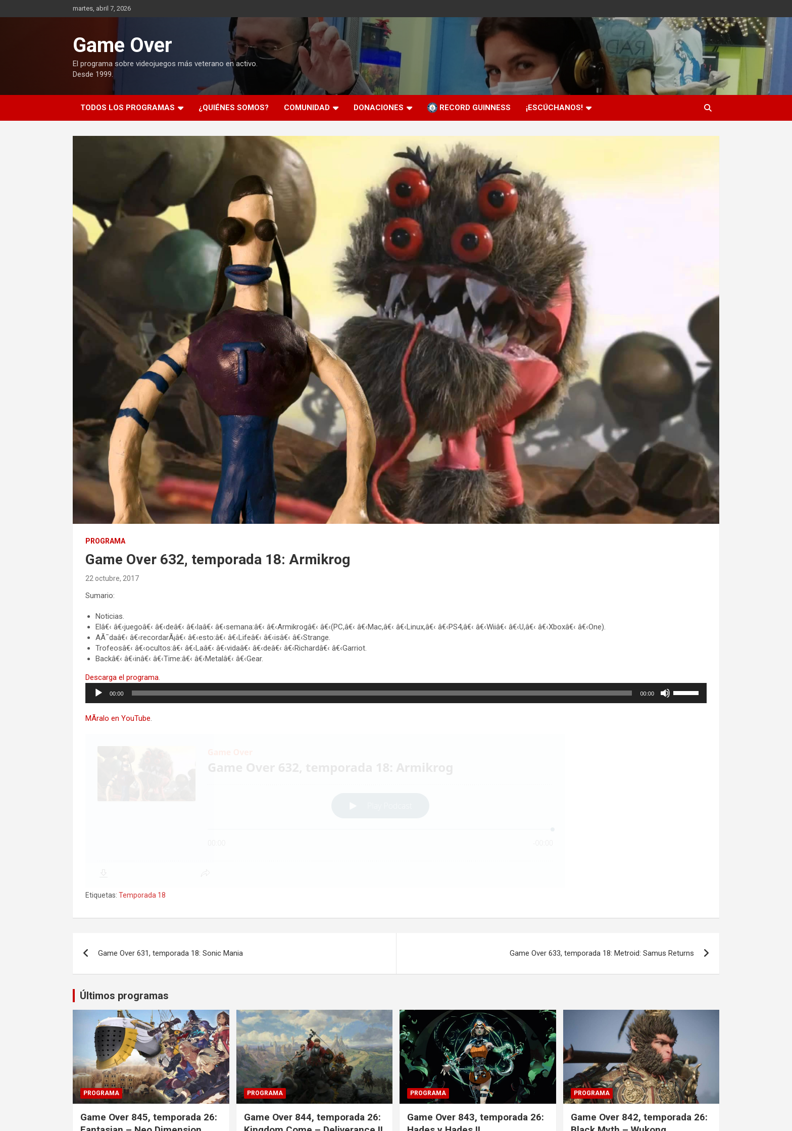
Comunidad (307, 107)
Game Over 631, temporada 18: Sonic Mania (170, 953)
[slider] (382, 693)
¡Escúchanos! (554, 107)
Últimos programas (124, 996)
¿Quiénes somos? (234, 107)
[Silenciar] (665, 693)
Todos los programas (127, 107)
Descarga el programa (122, 677)
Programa (105, 541)
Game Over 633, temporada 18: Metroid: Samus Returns (602, 953)
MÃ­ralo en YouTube (118, 718)
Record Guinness (469, 108)
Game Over (122, 45)
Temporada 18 (142, 895)
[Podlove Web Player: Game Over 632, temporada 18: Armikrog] (396, 811)
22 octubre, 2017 (112, 578)
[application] (396, 693)
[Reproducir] (98, 693)
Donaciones (379, 107)
